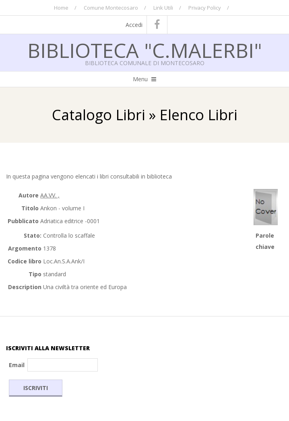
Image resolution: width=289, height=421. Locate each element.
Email (17, 365)
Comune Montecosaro (111, 7)
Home (61, 7)
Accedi (134, 25)
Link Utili (163, 7)
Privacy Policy (204, 7)
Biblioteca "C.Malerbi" (144, 50)
